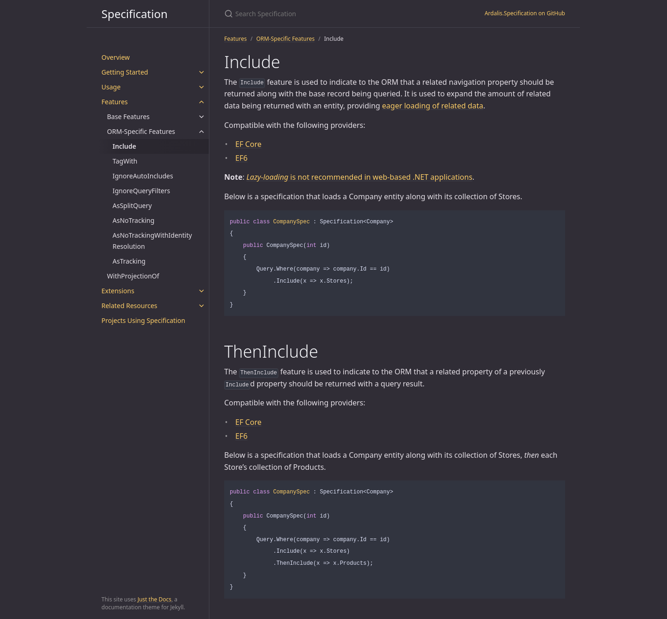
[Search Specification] (333, 13)
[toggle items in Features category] (201, 102)
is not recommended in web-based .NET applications (359, 177)
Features (114, 101)
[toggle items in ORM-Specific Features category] (201, 131)
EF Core (248, 144)
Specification (134, 13)
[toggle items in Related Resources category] (201, 305)
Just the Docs (154, 599)
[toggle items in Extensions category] (201, 291)
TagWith (125, 161)
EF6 (241, 158)
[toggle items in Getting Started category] (201, 72)
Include (124, 146)
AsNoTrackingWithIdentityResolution (152, 241)
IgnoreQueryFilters (141, 190)
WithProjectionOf (133, 276)
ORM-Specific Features (141, 131)
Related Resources (129, 305)
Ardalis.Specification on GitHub (525, 13)
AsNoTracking (133, 220)
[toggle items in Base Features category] (201, 116)
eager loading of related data (432, 106)
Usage (110, 86)
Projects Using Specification (143, 320)
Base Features (128, 116)
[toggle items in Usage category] (201, 87)
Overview (115, 57)
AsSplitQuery (132, 205)
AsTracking (129, 261)
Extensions (117, 290)
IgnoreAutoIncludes (143, 175)
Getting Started (124, 72)
